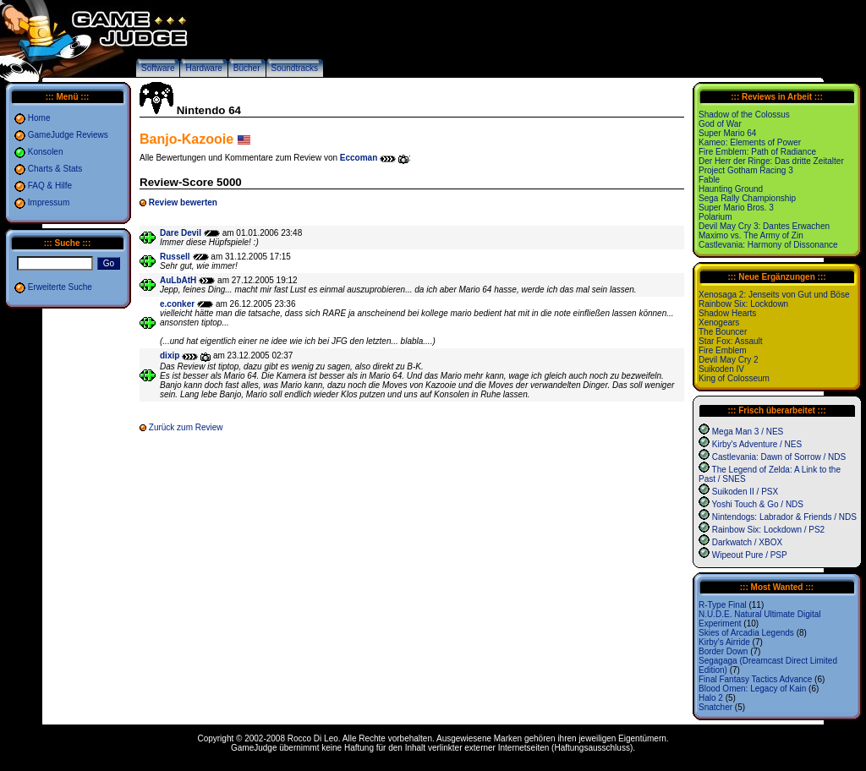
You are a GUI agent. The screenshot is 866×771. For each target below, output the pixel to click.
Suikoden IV (721, 369)
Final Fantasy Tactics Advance (755, 679)
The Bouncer (723, 331)
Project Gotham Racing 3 (746, 170)
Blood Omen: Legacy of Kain (752, 688)
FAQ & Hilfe (50, 185)
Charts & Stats (55, 168)
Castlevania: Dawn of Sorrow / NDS (779, 457)
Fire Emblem (723, 350)
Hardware (203, 68)
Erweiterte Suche (60, 287)
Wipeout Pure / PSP (749, 555)
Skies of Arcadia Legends (746, 632)
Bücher (246, 68)
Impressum (48, 202)
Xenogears (719, 322)
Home (39, 118)
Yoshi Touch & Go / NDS (757, 504)
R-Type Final (723, 605)
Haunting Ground (731, 189)
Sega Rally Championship (747, 198)
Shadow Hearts (727, 313)
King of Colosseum (734, 378)
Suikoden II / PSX (745, 491)
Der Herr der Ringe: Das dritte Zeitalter (771, 161)
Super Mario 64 (727, 133)
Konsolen (45, 151)
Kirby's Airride (724, 642)
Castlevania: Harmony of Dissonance (768, 244)
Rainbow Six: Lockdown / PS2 (768, 529)
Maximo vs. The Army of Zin (751, 235)
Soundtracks (295, 68)
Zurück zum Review (186, 427)
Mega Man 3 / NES (747, 431)
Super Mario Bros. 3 (736, 207)
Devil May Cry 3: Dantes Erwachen (764, 226)
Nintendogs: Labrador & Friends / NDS (784, 517)
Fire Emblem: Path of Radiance (757, 151)
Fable (709, 179)
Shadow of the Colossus (744, 114)
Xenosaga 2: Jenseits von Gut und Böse (774, 294)
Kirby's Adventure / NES (757, 444)
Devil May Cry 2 (729, 359)
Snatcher (715, 707)
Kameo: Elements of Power (750, 142)
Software (157, 68)
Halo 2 (711, 698)
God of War (720, 123)
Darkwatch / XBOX (747, 542)
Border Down (723, 651)
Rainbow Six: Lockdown (743, 304)
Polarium (715, 216)
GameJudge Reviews (68, 134)
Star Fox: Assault (731, 341)
